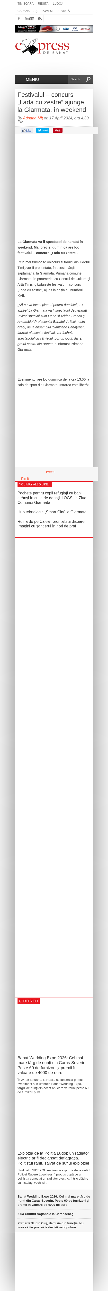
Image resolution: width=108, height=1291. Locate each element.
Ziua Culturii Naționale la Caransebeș (45, 1214)
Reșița (43, 3)
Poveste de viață (56, 11)
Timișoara (26, 3)
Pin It (25, 479)
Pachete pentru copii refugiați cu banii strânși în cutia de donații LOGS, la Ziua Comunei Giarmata (52, 497)
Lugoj (58, 3)
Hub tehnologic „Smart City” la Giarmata (52, 512)
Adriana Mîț (33, 118)
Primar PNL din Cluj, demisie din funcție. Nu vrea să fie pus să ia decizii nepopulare (50, 1225)
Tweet (49, 472)
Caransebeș (27, 11)
